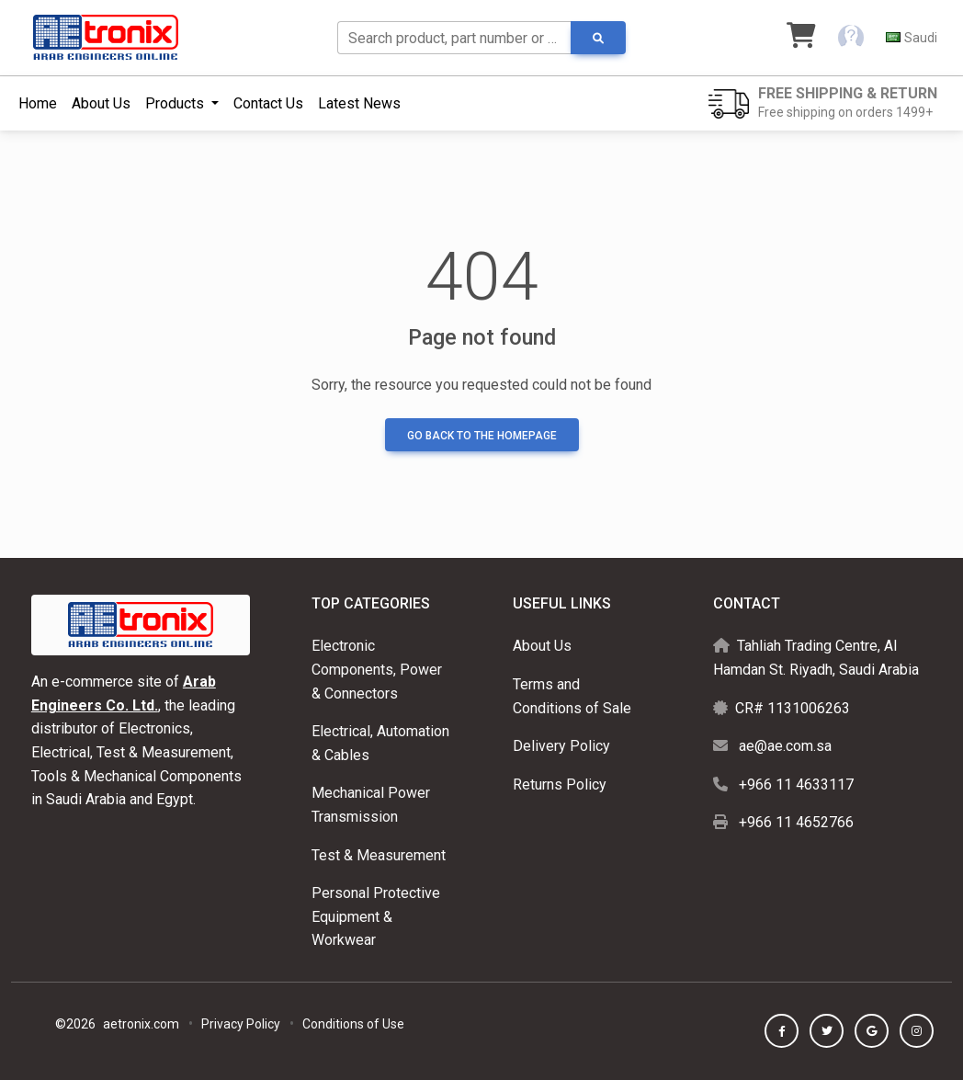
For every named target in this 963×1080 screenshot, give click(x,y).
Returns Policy (559, 784)
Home (37, 103)
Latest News (359, 103)
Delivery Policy (561, 746)
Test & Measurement (379, 855)
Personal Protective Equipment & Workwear (376, 916)
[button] (851, 38)
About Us (101, 103)
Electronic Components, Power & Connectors (377, 669)
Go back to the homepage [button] (482, 435)
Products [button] (176, 103)
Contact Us (268, 103)
